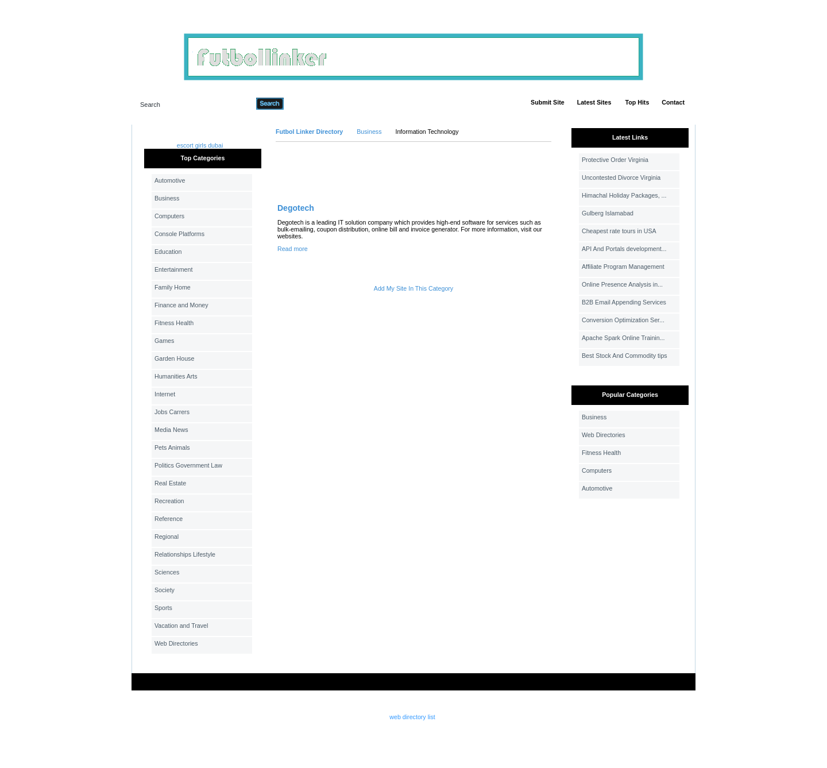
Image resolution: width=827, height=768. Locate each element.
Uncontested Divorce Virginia (621, 177)
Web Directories (176, 643)
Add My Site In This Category (413, 288)
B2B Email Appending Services (624, 302)
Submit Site (548, 102)
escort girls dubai (200, 145)
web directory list (412, 716)
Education (167, 251)
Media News (171, 429)
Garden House (174, 358)
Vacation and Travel (181, 625)
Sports (163, 607)
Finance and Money (181, 305)
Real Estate (170, 483)
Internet (164, 394)
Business (166, 198)
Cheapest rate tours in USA (619, 230)
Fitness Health (174, 322)
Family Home (172, 287)
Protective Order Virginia (615, 159)
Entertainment (173, 269)
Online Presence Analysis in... (622, 284)
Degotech (295, 208)
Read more (292, 248)
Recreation (169, 500)
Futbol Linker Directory (309, 131)
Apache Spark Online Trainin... (623, 337)
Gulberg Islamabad (607, 213)
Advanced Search (313, 103)
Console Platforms (179, 233)
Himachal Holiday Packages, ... (624, 195)
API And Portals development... (624, 248)
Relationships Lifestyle (184, 554)
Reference (168, 518)
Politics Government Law (188, 465)
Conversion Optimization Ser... (623, 320)
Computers (169, 216)
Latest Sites (594, 102)
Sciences (166, 572)
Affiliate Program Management (623, 266)
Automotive (169, 180)
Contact (673, 102)
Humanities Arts (176, 376)
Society (164, 589)
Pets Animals (172, 447)
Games (164, 340)
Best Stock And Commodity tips (624, 355)
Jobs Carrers (172, 411)
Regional (166, 536)
